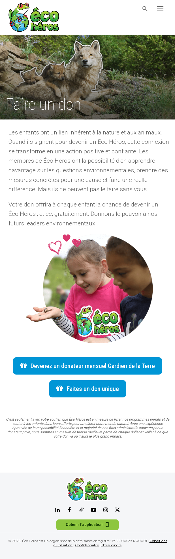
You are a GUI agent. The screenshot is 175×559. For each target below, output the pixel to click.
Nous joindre (111, 545)
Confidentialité (87, 545)
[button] (145, 9)
